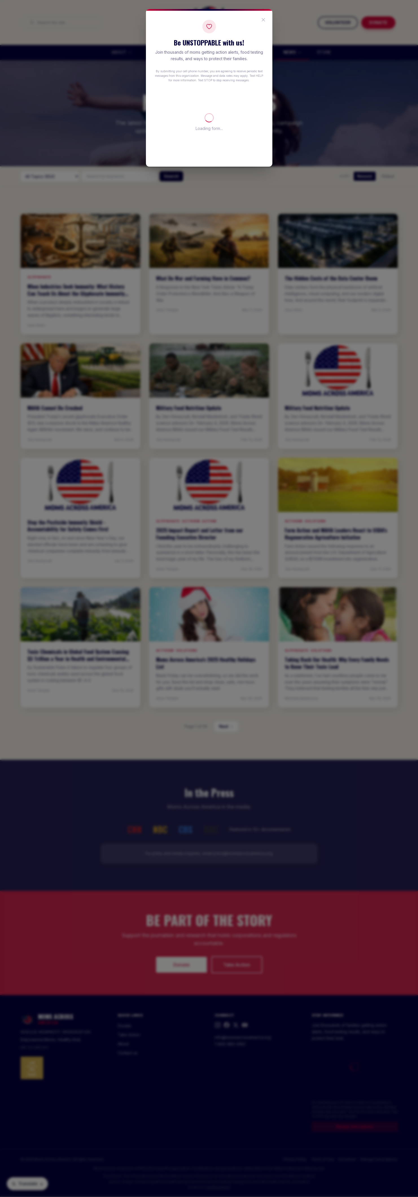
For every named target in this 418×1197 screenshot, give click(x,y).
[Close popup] (263, 19)
